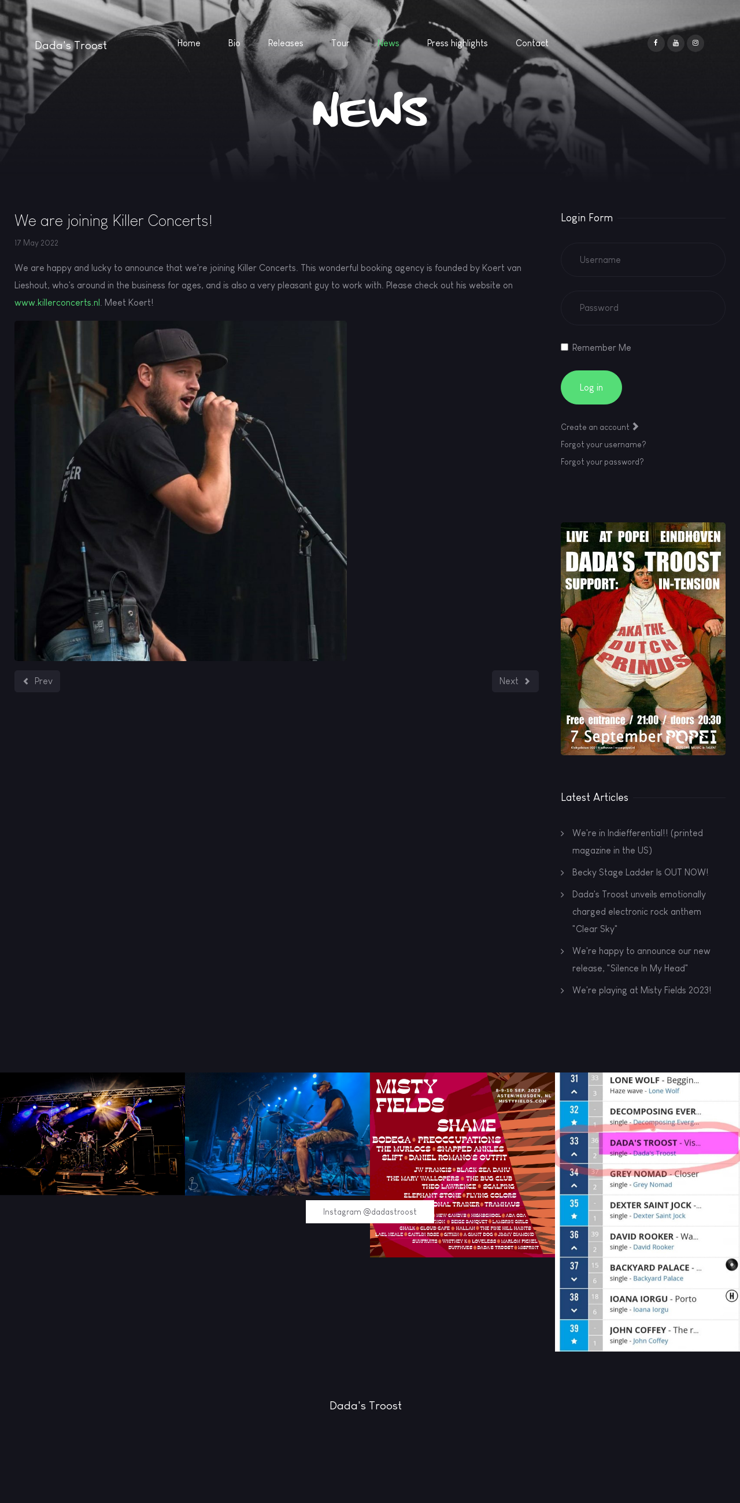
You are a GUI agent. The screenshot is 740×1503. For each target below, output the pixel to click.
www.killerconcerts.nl (57, 302)
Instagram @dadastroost (370, 1211)
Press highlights (457, 43)
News (388, 43)
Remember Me (601, 347)
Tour (340, 43)
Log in (591, 387)
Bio (234, 43)
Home (189, 43)
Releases (286, 43)
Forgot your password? (602, 461)
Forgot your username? (603, 444)
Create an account (600, 427)
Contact (532, 43)
